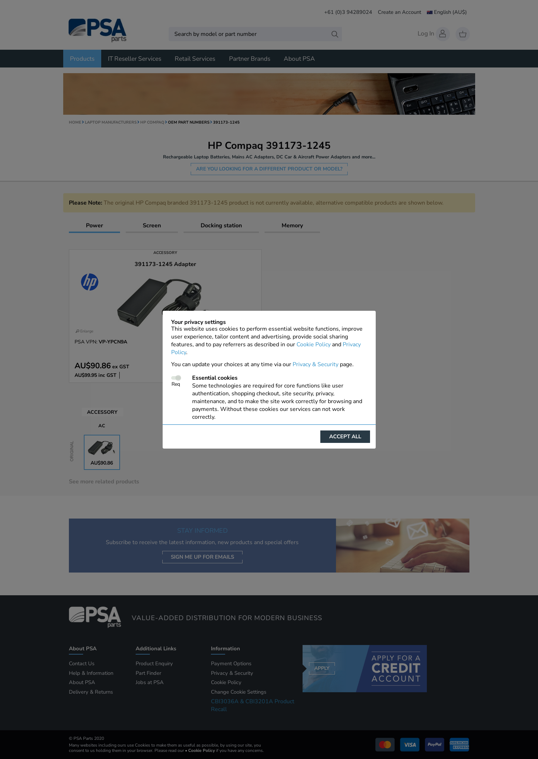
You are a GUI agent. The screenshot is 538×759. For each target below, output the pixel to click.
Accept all (345, 436)
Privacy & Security (315, 364)
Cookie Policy (314, 344)
